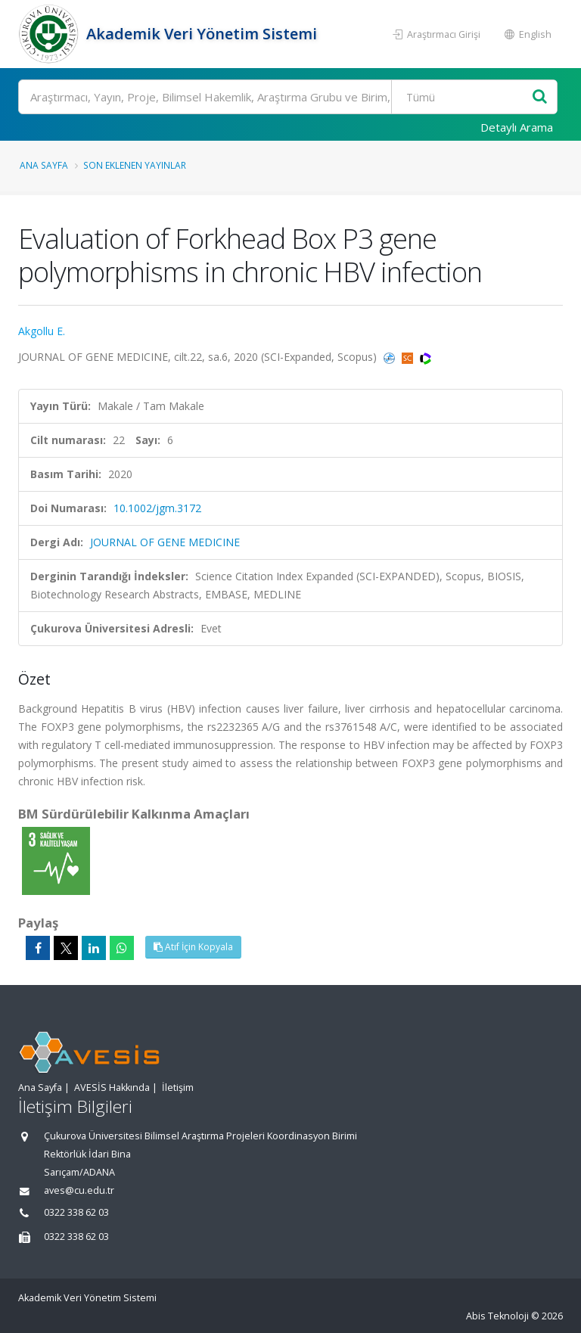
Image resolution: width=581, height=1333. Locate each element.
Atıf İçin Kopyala (193, 946)
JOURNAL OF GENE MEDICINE (165, 542)
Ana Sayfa (44, 165)
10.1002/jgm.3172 (157, 508)
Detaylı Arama (516, 127)
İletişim (178, 1087)
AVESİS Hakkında (112, 1087)
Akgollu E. (41, 331)
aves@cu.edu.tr (79, 1190)
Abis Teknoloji (497, 1316)
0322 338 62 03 (76, 1212)
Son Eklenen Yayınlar (134, 165)
